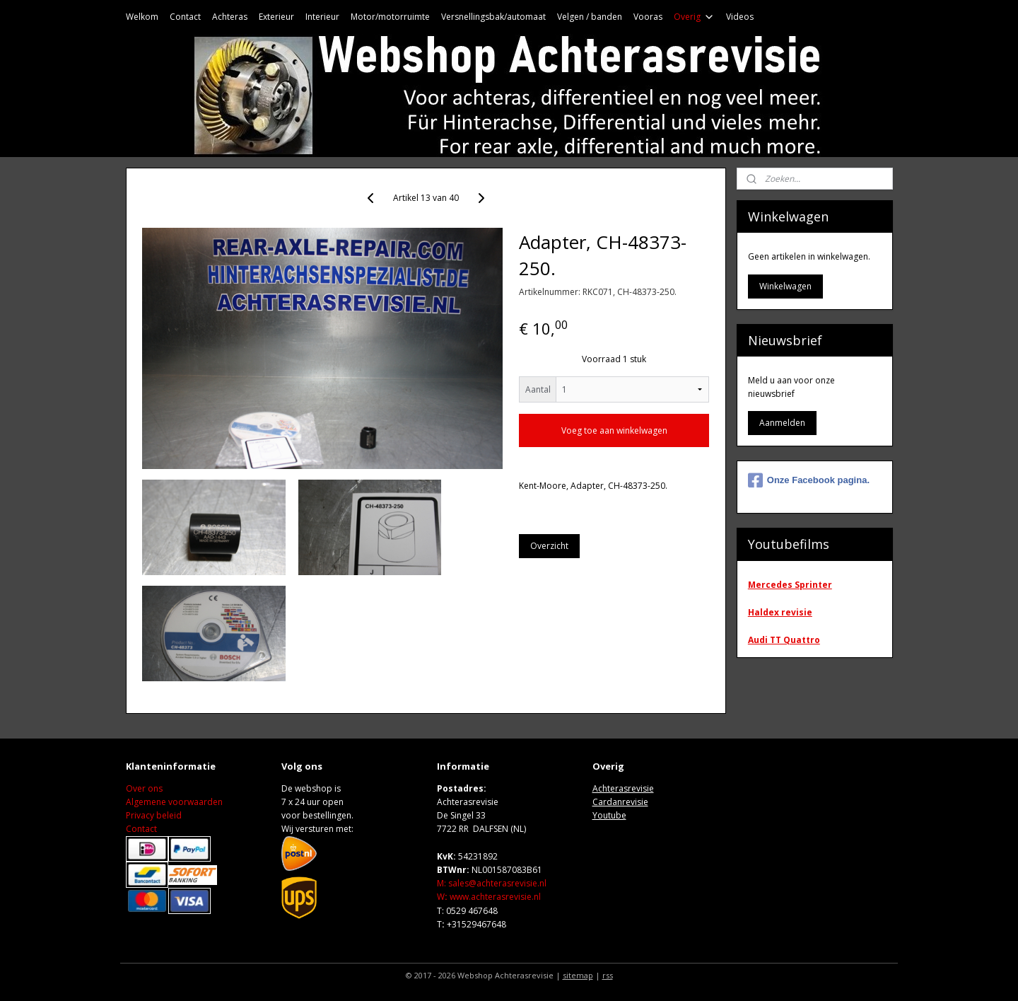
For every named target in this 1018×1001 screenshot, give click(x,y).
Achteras (229, 17)
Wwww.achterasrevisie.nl (489, 897)
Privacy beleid (154, 815)
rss (607, 975)
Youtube (609, 815)
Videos (740, 17)
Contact (185, 17)
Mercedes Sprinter (790, 585)
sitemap (578, 975)
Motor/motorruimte (390, 17)
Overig (694, 17)
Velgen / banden (589, 17)
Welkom (142, 17)
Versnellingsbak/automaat (493, 17)
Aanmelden (782, 423)
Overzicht (549, 546)
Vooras (647, 17)
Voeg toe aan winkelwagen (614, 430)
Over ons (144, 788)
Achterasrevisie (623, 788)
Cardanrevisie (620, 802)
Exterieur (276, 17)
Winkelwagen (785, 286)
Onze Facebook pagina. (809, 480)
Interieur (322, 17)
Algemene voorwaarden (174, 802)
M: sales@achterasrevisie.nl (491, 883)
